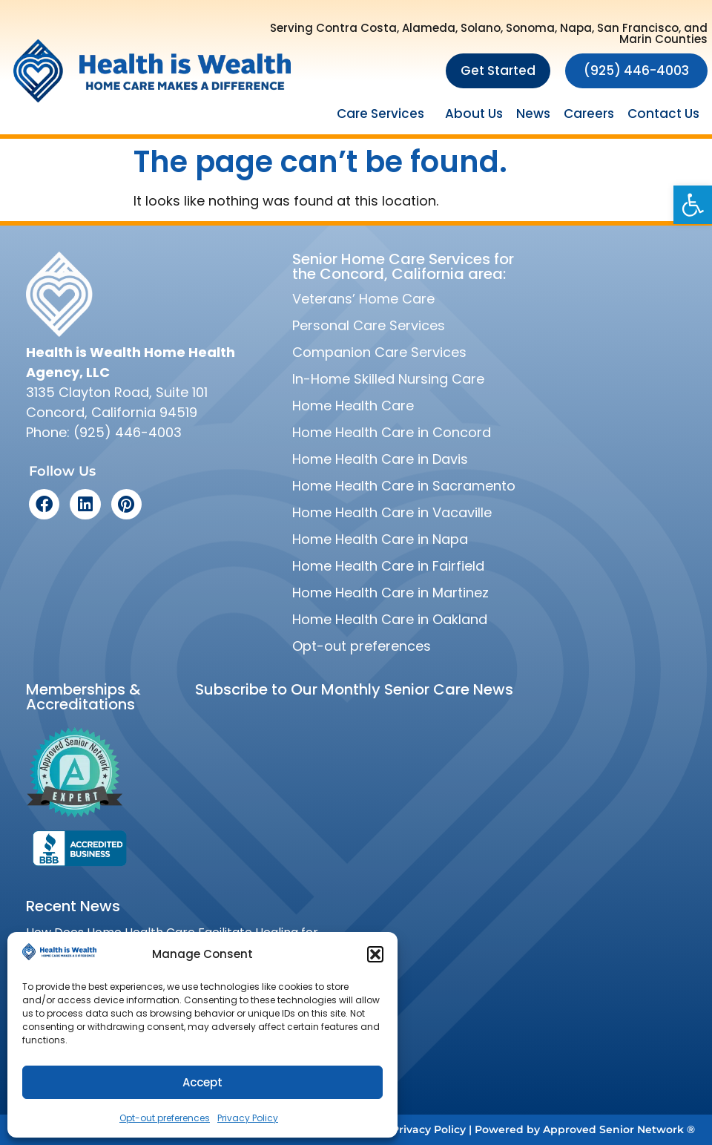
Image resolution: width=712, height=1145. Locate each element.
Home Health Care (353, 405)
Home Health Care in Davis (380, 459)
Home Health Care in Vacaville (392, 512)
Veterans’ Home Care (363, 298)
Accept (202, 1082)
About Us (474, 113)
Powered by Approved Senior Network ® (585, 1129)
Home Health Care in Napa (380, 539)
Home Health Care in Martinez (390, 592)
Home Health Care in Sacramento (403, 485)
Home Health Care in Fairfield (388, 566)
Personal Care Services (368, 325)
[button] (692, 205)
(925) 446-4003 (127, 432)
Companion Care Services (379, 352)
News (533, 113)
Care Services (384, 113)
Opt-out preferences (164, 1118)
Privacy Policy (247, 1118)
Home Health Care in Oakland (389, 619)
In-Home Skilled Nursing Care (388, 379)
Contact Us (663, 113)
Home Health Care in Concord (391, 432)
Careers (589, 113)
